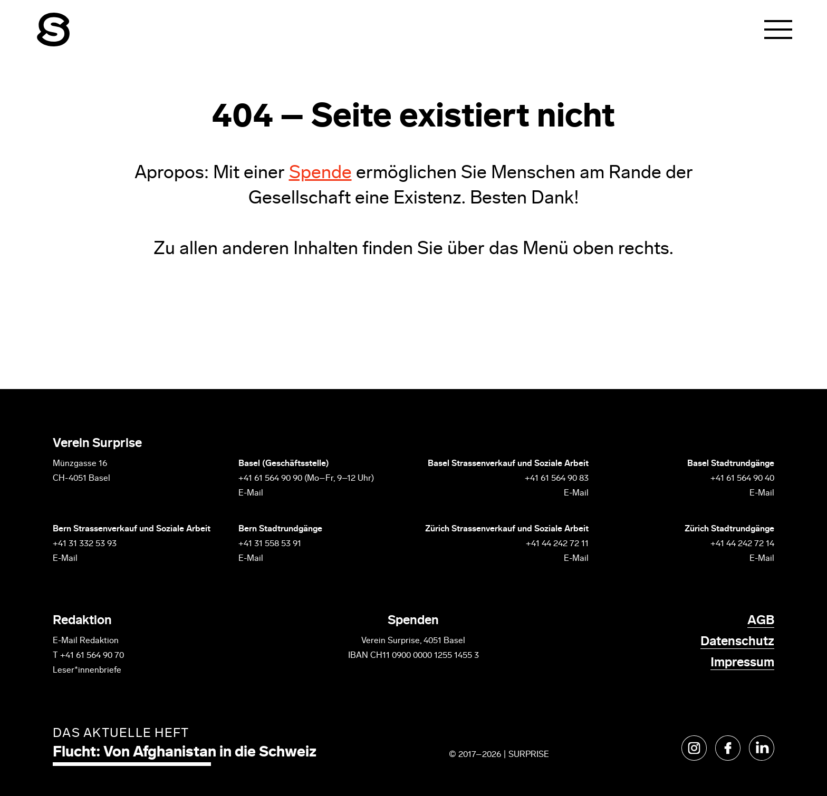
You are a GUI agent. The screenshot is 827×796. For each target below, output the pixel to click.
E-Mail (250, 493)
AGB (760, 621)
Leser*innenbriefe (87, 670)
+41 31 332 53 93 (86, 544)
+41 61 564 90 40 (742, 478)
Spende (320, 173)
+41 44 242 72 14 (742, 544)
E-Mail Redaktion (86, 641)
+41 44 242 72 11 (557, 544)
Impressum (742, 663)
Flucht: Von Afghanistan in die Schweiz (184, 752)
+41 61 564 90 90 (270, 478)
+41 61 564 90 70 (92, 656)
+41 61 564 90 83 (557, 478)
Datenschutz (737, 642)
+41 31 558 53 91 (269, 544)
